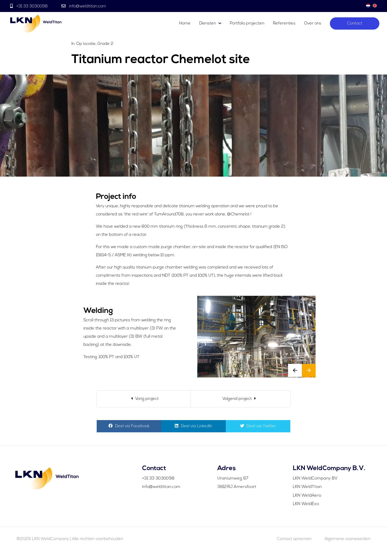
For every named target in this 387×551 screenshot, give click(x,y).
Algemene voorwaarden (347, 539)
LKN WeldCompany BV (315, 478)
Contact (354, 23)
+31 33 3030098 (32, 6)
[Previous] (144, 398)
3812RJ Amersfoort (236, 487)
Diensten (207, 23)
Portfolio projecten (247, 23)
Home (185, 23)
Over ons (312, 23)
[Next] (240, 398)
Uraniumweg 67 (232, 478)
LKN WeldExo (306, 504)
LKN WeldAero (307, 496)
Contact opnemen (294, 539)
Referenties (284, 23)
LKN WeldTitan (307, 487)
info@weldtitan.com (87, 6)
